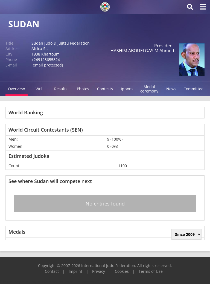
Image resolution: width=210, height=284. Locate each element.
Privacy (98, 271)
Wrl (39, 88)
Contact (52, 271)
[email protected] (47, 65)
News (171, 88)
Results (61, 88)
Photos (83, 88)
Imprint (75, 271)
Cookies (122, 271)
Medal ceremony (149, 89)
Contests (105, 88)
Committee (193, 88)
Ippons (127, 88)
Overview (16, 88)
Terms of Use (151, 271)
